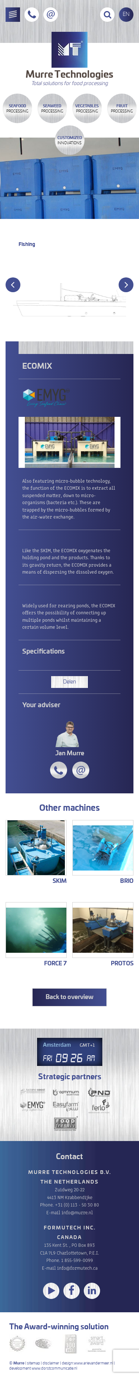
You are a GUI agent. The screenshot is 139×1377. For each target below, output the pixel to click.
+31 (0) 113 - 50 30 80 (77, 1204)
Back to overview (69, 997)
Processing (17, 108)
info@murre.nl (77, 1212)
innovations (69, 140)
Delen (69, 682)
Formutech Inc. (70, 1228)
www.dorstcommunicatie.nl (54, 1368)
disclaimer (51, 1363)
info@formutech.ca (77, 1267)
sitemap (33, 1363)
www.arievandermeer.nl (93, 1363)
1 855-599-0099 (77, 1259)
